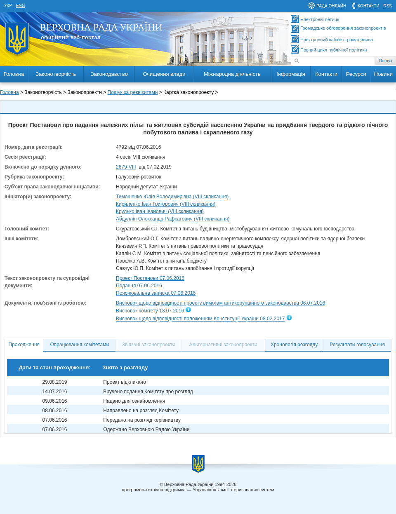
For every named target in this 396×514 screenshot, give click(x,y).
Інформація (290, 74)
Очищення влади (164, 74)
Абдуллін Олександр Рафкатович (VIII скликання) (172, 219)
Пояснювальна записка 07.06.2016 (156, 293)
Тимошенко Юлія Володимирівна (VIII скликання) (172, 196)
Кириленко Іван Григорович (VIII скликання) (165, 204)
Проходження (24, 344)
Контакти (326, 74)
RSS (387, 6)
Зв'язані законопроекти (148, 344)
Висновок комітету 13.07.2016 (150, 311)
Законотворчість (55, 74)
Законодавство (109, 74)
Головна (14, 74)
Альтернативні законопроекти (223, 344)
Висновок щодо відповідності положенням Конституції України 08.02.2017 (200, 319)
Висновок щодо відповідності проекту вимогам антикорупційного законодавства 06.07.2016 (220, 303)
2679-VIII (126, 167)
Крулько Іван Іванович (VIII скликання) (160, 211)
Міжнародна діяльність (232, 74)
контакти (368, 6)
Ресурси (356, 74)
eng (20, 5)
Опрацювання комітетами (79, 344)
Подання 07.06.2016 (139, 286)
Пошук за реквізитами (133, 92)
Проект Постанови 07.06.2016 (150, 278)
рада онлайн (331, 6)
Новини (383, 74)
